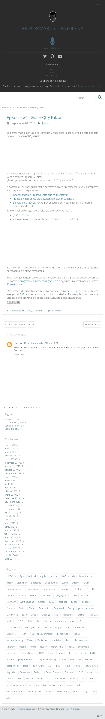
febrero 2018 (11, 533)
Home (5, 107)
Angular (43, 576)
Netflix (37, 310)
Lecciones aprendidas (42, 633)
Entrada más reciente (15, 324)
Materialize (56, 640)
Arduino (54, 576)
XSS (93, 691)
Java (26, 627)
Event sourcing (27, 601)
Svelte (19, 678)
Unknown (18, 343)
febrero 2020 (11, 455)
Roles (59, 665)
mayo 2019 (10, 480)
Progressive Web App (48, 659)
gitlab (24, 614)
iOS (79, 621)
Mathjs (68, 640)
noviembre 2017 (12, 544)
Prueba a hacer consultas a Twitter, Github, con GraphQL (43, 198)
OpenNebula (29, 653)
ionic (72, 621)
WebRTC (48, 691)
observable (83, 646)
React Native (38, 665)
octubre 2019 (11, 469)
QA (79, 659)
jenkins (48, 627)
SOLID (80, 672)
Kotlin (68, 627)
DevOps (10, 595)
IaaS (39, 621)
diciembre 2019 (12, 462)
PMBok (93, 653)
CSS (86, 589)
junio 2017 (9, 558)
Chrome (76, 582)
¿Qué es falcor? (21, 215)
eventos (41, 601)
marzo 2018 (10, 530)
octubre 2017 (11, 548)
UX (7, 685)
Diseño (33, 595)
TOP (100, 716)
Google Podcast (52, 75)
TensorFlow (59, 678)
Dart (94, 589)
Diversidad (46, 595)
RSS (22, 294)
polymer (10, 659)
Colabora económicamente (89, 86)
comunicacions (49, 589)
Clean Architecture (15, 589)
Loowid (77, 633)
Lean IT (24, 633)
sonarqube (92, 672)
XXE (8, 697)
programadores (26, 659)
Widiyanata (75, 709)
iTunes (53, 72)
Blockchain (22, 582)
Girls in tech (12, 614)
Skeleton (38, 672)
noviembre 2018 (12, 501)
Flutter (32, 608)
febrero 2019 (11, 491)
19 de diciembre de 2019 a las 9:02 (41, 343)
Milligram (10, 646)
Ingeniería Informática (55, 621)
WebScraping (62, 691)
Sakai (67, 665)
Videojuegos (19, 685)
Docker (73, 595)
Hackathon (67, 614)
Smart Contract (53, 672)
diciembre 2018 (12, 498)
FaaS (51, 601)
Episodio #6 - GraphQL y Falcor (34, 117)
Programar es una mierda (52, 28)
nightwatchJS (57, 646)
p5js (52, 653)
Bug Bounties (51, 582)
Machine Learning (14, 640)
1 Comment (57, 310)
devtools (22, 595)
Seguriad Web (91, 665)
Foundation (44, 608)
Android (32, 576)
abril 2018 (9, 526)
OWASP (42, 653)
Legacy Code (63, 633)
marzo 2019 (10, 487)
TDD (48, 678)
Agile (22, 576)
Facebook (14, 310)
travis (82, 678)
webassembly (34, 691)
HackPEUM (93, 614)
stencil (9, 678)
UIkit (91, 678)
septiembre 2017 (13, 551)
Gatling (71, 608)
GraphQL (29, 310)
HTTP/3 (30, 621)
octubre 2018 (11, 505)
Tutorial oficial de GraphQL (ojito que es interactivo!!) (41, 194)
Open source (12, 653)
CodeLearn (33, 589)
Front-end (59, 608)
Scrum (77, 665)
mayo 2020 (10, 448)
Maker (30, 640)
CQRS (78, 589)
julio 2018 (9, 516)
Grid (56, 614)
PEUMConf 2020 (12, 419)
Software (69, 672)
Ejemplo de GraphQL (24, 202)
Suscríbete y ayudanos (15, 422)
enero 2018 (10, 537)
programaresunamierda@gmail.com (39, 281)
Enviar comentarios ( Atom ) (29, 407)
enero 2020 (10, 459)
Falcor (21, 310)
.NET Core (11, 576)
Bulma (65, 582)
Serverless (25, 672)
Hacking (80, 614)
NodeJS (70, 646)
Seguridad (11, 672)
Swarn (39, 678)
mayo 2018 (10, 523)
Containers (66, 589)
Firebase (10, 608)
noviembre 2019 (12, 466)
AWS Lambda (68, 576)
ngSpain (43, 646)
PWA (72, 659)
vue (30, 685)
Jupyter (58, 627)
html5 (9, 621)
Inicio (31, 324)
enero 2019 (10, 494)
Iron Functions (13, 627)
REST (12, 107)
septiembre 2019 (13, 473)
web (78, 685)
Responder (19, 354)
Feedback (85, 601)
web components (15, 691)
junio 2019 (9, 477)
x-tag (85, 691)
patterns (71, 653)
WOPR (76, 691)
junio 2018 (9, 519)
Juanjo (45, 123)
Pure (64, 659)
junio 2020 (9, 445)
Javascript (36, 627)
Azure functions (86, 576)
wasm (70, 685)
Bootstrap (36, 582)
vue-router (41, 685)
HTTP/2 (19, 621)
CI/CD (86, 582)
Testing (72, 678)
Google (34, 614)
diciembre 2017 (12, 541)
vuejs (52, 685)
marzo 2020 (10, 452)
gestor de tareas (86, 608)
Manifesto (42, 640)
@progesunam (14, 284)
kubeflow (79, 627)
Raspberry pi (12, 665)
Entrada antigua (92, 324)
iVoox (66, 291)
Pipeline (82, 653)
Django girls (60, 595)
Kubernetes (12, 633)
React (25, 665)
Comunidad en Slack (14, 425)
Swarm (29, 678)
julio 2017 (9, 555)
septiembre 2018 (13, 509)
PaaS (60, 653)
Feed (52, 69)
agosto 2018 (10, 512)
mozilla (22, 646)
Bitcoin (9, 582)
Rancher (89, 659)
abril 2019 (9, 484)
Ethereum (11, 601)
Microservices (81, 640)
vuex (61, 685)
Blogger (53, 709)
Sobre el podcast (12, 428)
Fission (22, 608)
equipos (85, 595)
